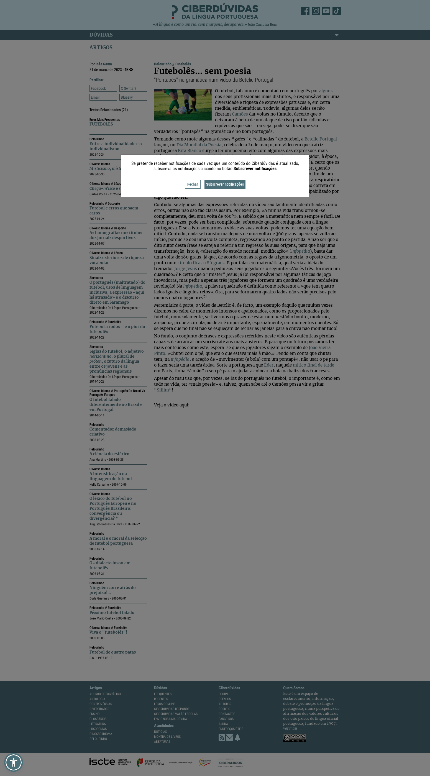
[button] (14, 762)
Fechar (192, 184)
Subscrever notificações (225, 184)
